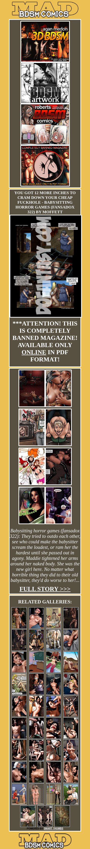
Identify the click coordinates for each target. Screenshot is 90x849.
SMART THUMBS (53, 828)
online (34, 352)
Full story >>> (45, 588)
